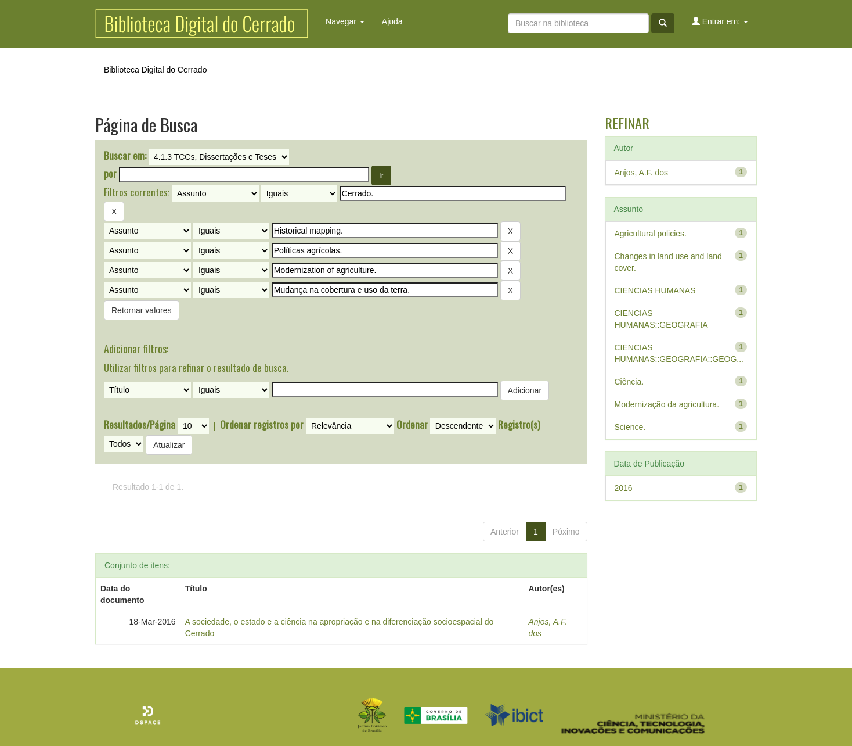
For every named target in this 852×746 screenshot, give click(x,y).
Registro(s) (519, 425)
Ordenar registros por (262, 425)
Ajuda (392, 21)
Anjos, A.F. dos (642, 172)
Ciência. (629, 381)
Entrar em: (720, 21)
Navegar (345, 21)
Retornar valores (141, 310)
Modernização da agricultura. (667, 404)
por (110, 174)
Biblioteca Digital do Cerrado (155, 69)
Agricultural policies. (651, 233)
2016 (624, 488)
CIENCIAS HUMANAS (655, 290)
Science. (630, 427)
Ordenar (412, 425)
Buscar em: (125, 156)
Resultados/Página (139, 425)
